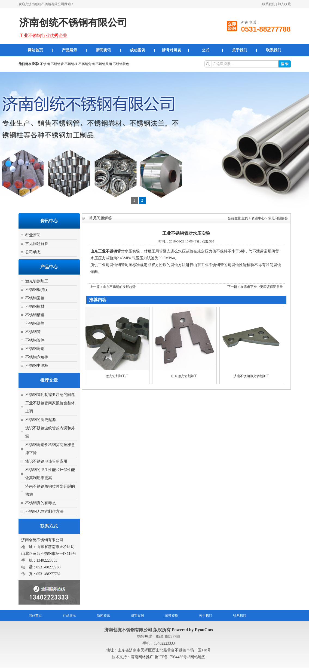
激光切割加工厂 (117, 376)
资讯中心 (258, 218)
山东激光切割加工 (184, 376)
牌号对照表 (171, 50)
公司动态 (33, 252)
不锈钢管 (57, 64)
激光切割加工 (36, 281)
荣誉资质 (171, 615)
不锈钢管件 (34, 340)
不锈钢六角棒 (36, 357)
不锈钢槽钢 (34, 315)
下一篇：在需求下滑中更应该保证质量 (255, 287)
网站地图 (198, 657)
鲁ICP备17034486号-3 (172, 657)
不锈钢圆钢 (104, 64)
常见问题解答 (36, 244)
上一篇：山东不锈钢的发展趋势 (113, 287)
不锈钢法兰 (34, 323)
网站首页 (35, 50)
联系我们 (268, 4)
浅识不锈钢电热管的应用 (46, 461)
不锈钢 (45, 64)
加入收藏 (284, 4)
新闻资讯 (103, 50)
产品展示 (69, 50)
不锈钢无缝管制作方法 (44, 511)
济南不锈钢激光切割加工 (252, 376)
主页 (244, 218)
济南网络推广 (143, 657)
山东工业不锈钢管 (105, 251)
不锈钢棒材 (34, 306)
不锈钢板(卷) (36, 290)
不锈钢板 (71, 64)
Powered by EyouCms (192, 629)
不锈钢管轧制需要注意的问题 (50, 395)
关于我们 (239, 50)
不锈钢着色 (121, 64)
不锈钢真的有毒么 (40, 503)
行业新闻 (33, 235)
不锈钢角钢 (86, 64)
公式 (205, 50)
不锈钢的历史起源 (40, 420)
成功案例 (137, 50)
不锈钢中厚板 (36, 366)
